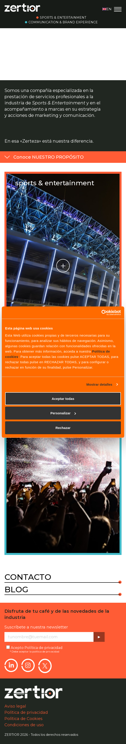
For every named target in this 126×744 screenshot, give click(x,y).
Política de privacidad (43, 648)
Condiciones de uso (24, 724)
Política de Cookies (23, 718)
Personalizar (63, 413)
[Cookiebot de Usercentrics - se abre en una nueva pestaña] (101, 312)
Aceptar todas (63, 398)
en (107, 9)
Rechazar (63, 427)
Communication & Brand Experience (63, 22)
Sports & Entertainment (63, 18)
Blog (16, 589)
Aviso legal (15, 706)
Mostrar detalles (99, 384)
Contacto (27, 577)
